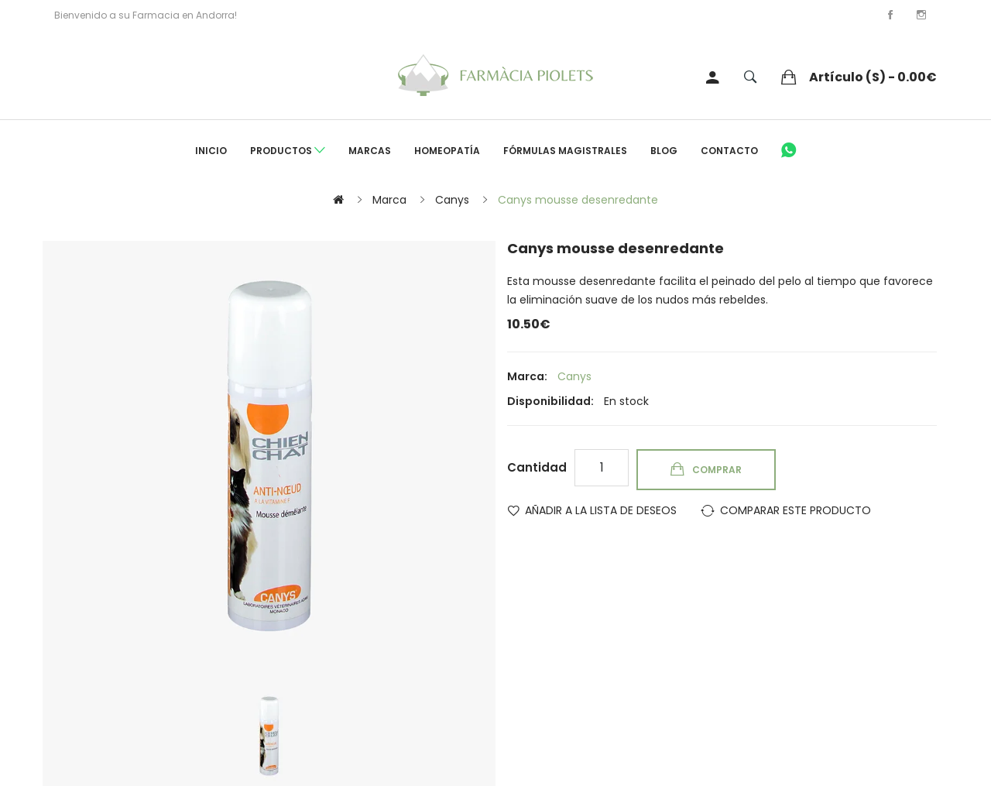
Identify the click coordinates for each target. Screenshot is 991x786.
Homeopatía (447, 150)
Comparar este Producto (795, 510)
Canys (452, 200)
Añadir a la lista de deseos (601, 510)
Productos (287, 151)
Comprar (717, 469)
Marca (389, 200)
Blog (663, 150)
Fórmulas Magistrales (565, 150)
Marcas (369, 150)
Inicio (211, 150)
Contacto (729, 150)
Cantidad (537, 467)
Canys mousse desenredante (578, 200)
